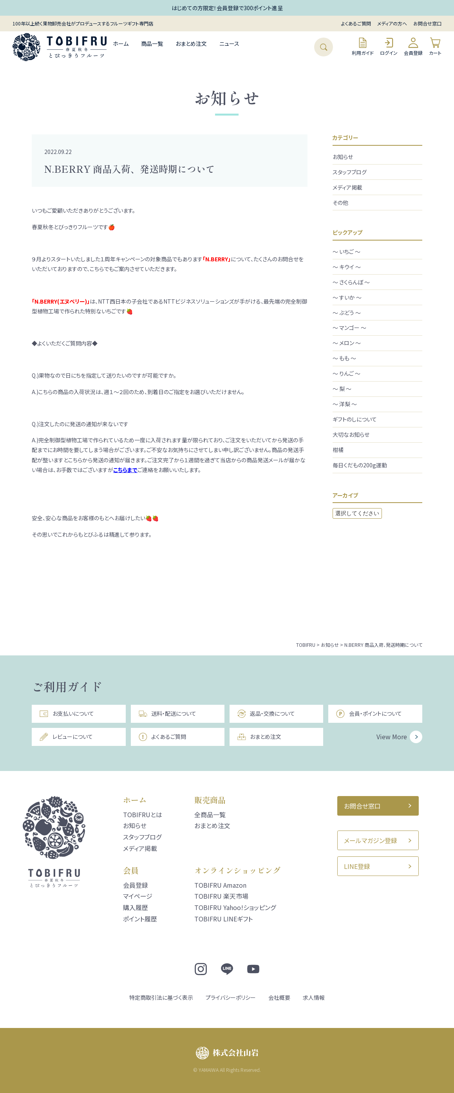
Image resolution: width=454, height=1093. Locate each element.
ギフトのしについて (355, 419)
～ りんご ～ (346, 373)
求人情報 (314, 997)
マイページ (137, 896)
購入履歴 (135, 907)
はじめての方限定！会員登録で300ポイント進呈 (227, 8)
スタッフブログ (350, 172)
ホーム (120, 43)
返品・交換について (266, 713)
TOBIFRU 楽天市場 (221, 896)
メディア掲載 (347, 187)
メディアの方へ (392, 23)
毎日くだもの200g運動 (360, 465)
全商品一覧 (210, 814)
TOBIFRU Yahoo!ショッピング (235, 907)
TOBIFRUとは (142, 814)
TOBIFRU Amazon (220, 885)
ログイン (389, 46)
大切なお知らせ (351, 434)
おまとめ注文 (191, 43)
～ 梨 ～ (342, 389)
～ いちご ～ (346, 251)
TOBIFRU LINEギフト (223, 918)
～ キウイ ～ (347, 267)
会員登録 (413, 46)
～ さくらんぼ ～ (351, 282)
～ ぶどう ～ (347, 313)
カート (435, 46)
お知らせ (343, 157)
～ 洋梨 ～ (345, 404)
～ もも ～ (344, 358)
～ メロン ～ (347, 343)
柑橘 (338, 450)
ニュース (229, 43)
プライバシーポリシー (231, 997)
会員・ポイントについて (369, 713)
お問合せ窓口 (427, 23)
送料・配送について (167, 713)
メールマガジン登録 (370, 840)
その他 (340, 202)
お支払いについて (66, 713)
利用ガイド (363, 46)
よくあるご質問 (356, 23)
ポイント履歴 (140, 918)
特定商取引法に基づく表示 (161, 997)
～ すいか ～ (347, 297)
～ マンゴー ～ (349, 327)
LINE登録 (357, 866)
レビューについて (65, 737)
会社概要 (279, 997)
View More (391, 736)
